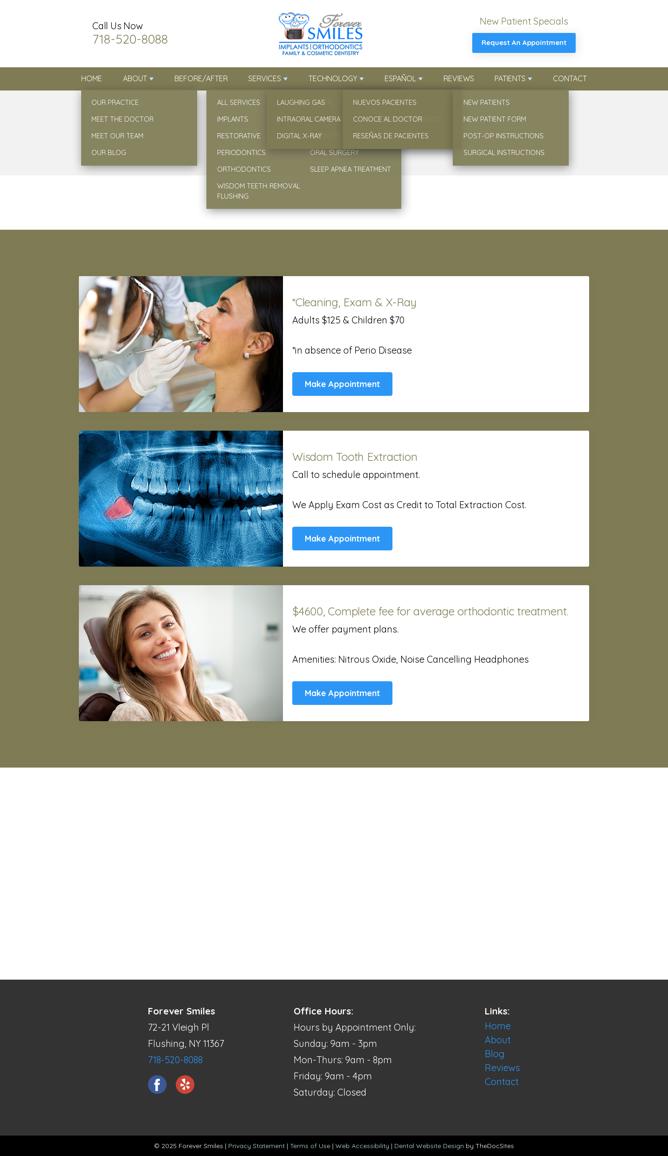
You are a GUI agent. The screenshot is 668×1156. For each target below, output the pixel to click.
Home (91, 78)
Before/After (201, 78)
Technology (332, 78)
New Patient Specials (524, 21)
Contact (570, 78)
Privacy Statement (256, 1146)
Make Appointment (342, 384)
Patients (510, 78)
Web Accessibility (362, 1146)
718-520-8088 (130, 39)
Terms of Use (310, 1146)
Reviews (458, 78)
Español (400, 78)
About (135, 78)
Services (264, 78)
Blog (495, 1053)
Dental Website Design (429, 1146)
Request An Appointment (524, 42)
